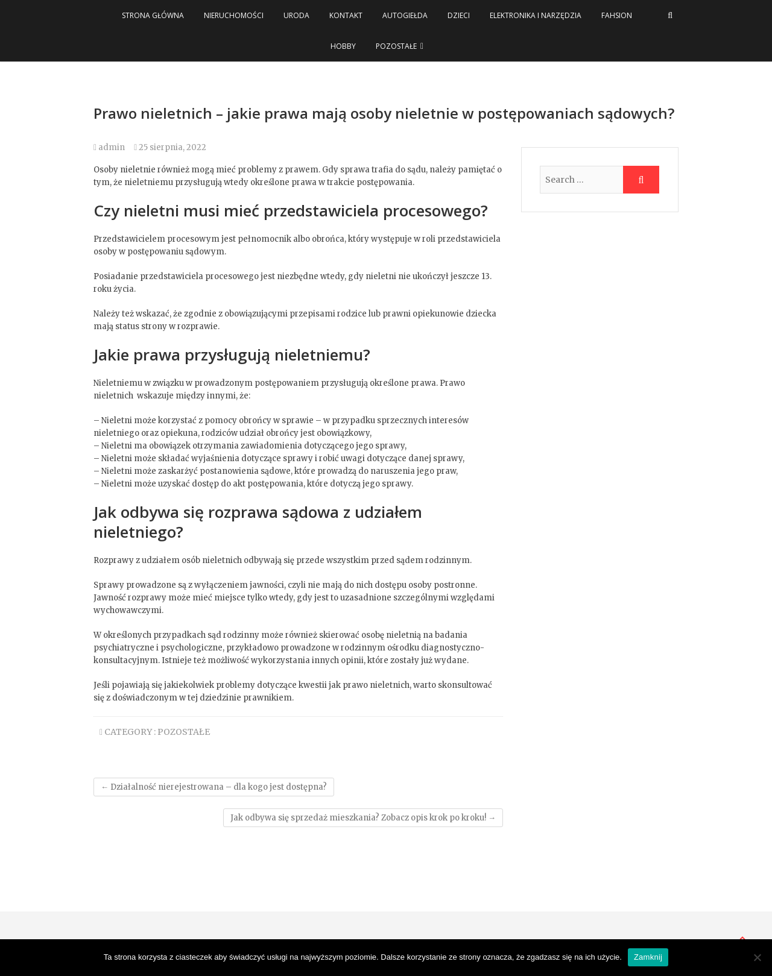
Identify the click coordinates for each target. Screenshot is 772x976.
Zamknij (648, 957)
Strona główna (153, 15)
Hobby (343, 46)
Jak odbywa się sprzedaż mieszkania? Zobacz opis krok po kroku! (363, 818)
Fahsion (616, 15)
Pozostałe (396, 46)
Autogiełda (405, 15)
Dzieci (459, 15)
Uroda (296, 15)
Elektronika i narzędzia (535, 15)
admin (109, 147)
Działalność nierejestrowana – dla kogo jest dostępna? (214, 787)
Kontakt (345, 15)
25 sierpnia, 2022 (170, 147)
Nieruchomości (234, 15)
